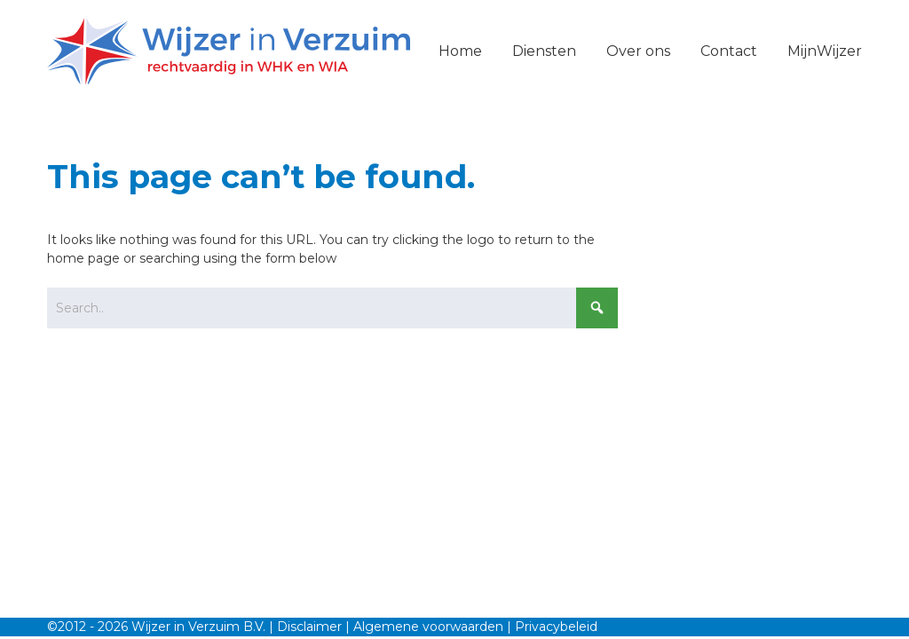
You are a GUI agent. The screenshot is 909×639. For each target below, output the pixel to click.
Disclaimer (309, 627)
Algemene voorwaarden (428, 627)
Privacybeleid (556, 627)
